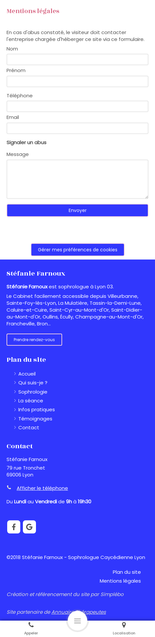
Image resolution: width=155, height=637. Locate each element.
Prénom (16, 70)
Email (13, 117)
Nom (12, 48)
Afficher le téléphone (42, 488)
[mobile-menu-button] (77, 620)
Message (18, 154)
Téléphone (20, 95)
